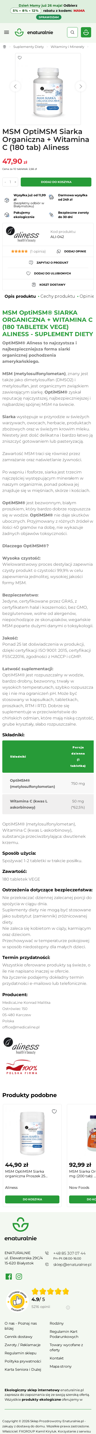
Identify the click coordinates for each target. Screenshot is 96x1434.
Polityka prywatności (23, 1361)
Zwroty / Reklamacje (22, 1345)
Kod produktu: (63, 231)
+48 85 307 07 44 (69, 1253)
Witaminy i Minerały (67, 47)
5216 (40, 1306)
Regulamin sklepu (20, 1353)
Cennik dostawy (19, 1336)
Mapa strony (60, 1366)
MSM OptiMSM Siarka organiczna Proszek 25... (26, 1173)
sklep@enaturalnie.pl (72, 1264)
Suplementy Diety (28, 47)
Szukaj (72, 32)
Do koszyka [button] (32, 1199)
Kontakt (57, 1358)
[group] (32, 1157)
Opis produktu (20, 296)
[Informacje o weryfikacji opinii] (50, 1313)
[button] (54, 1111)
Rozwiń (48, 1407)
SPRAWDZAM (49, 17)
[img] (50, 1291)
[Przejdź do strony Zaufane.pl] (17, 1301)
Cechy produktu (57, 296)
